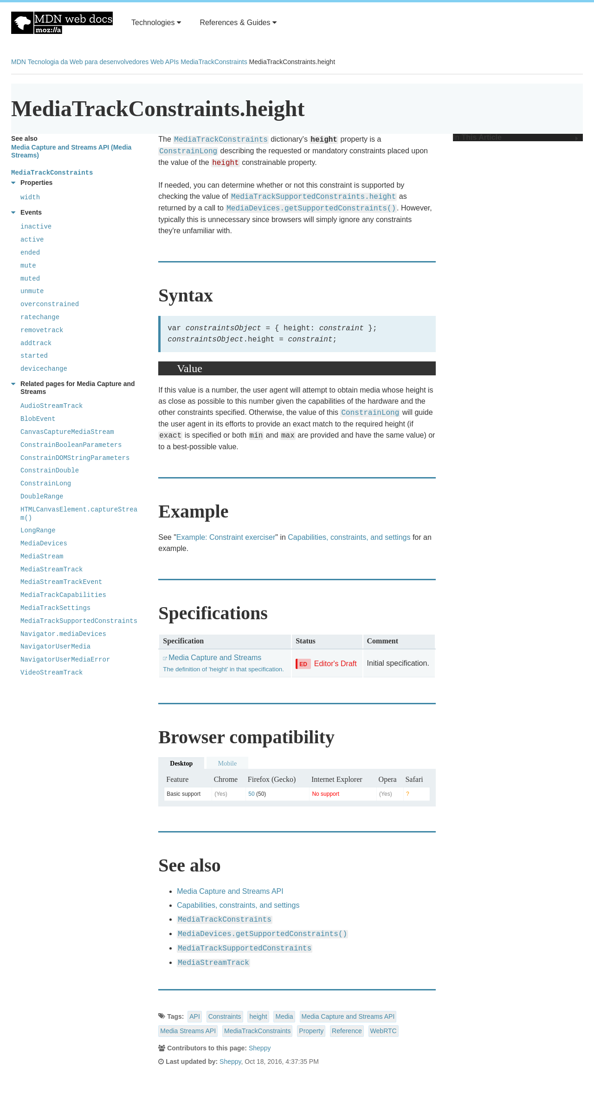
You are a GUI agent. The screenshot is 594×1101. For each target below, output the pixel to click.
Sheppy (260, 1048)
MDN (18, 62)
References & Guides (238, 22)
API (194, 1016)
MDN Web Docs (62, 23)
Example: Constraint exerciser (225, 537)
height (258, 1016)
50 (251, 794)
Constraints (224, 1016)
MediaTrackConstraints (214, 62)
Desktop (181, 763)
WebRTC (383, 1031)
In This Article (515, 137)
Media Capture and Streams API (230, 891)
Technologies (156, 22)
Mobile (227, 763)
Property (311, 1031)
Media (284, 1016)
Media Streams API (188, 1031)
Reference (347, 1031)
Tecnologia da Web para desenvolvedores (88, 62)
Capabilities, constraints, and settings (349, 537)
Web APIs (164, 62)
